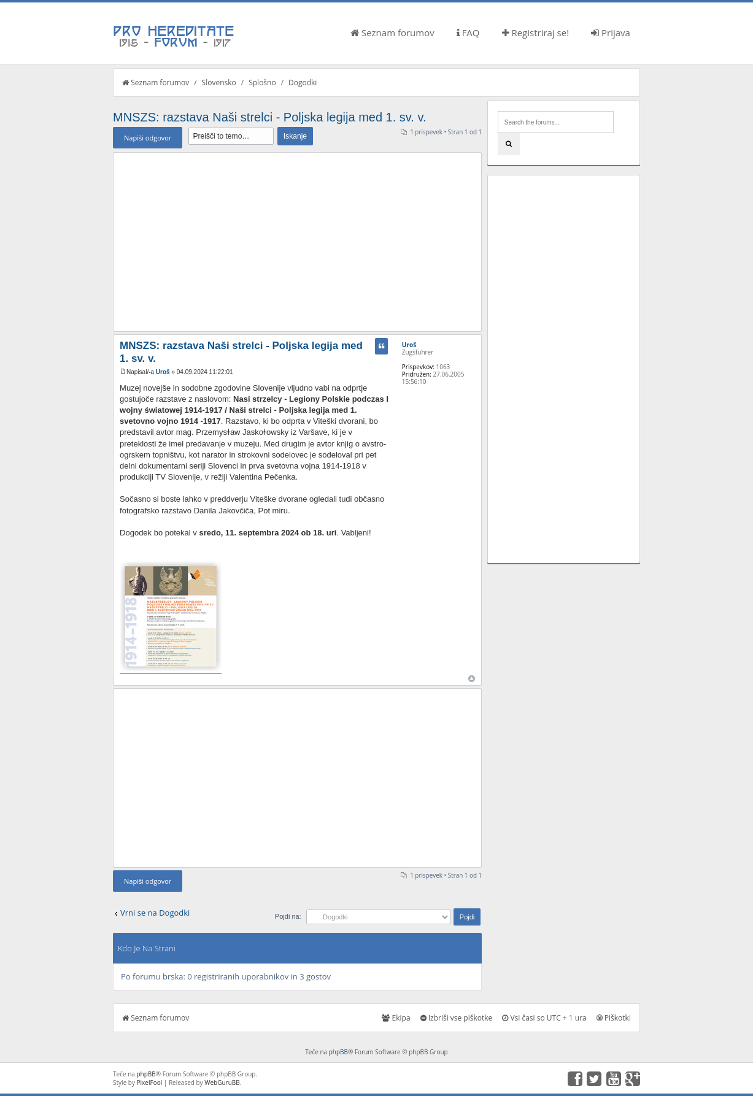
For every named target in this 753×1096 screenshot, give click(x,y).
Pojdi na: (288, 916)
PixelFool (150, 1082)
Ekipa (396, 1018)
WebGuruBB (222, 1082)
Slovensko (219, 82)
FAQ (468, 32)
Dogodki (302, 82)
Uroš (163, 372)
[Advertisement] (297, 242)
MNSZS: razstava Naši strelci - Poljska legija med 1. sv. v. (270, 117)
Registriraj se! (536, 32)
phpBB (338, 1052)
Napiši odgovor (147, 137)
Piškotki (614, 1018)
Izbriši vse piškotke (456, 1018)
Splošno (262, 82)
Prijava (610, 32)
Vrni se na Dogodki (155, 912)
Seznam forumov (392, 32)
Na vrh (471, 678)
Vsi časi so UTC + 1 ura (544, 1018)
